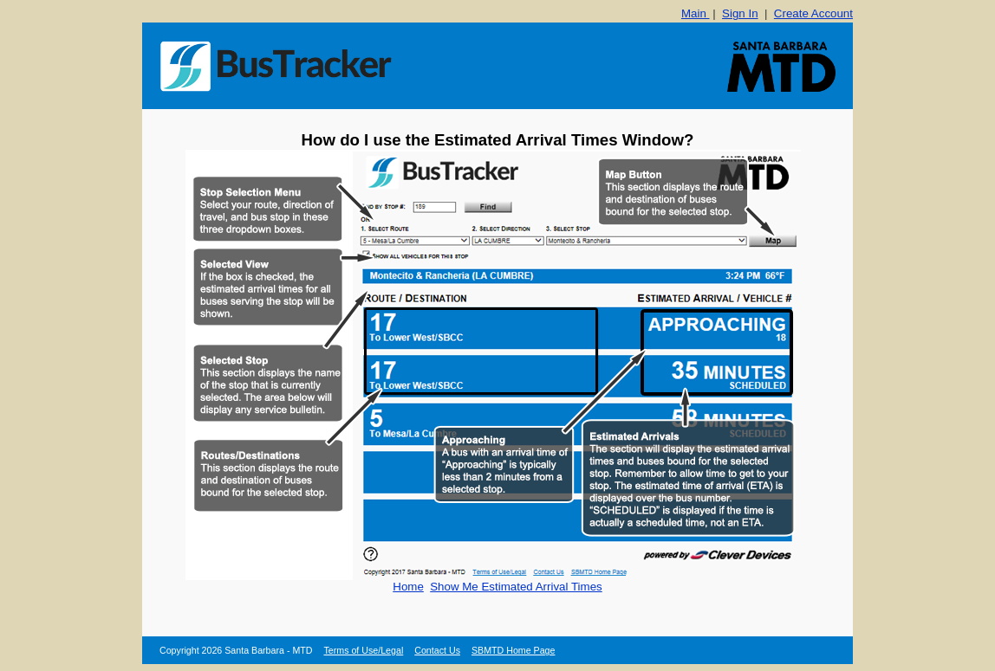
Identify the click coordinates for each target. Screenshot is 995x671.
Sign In (740, 13)
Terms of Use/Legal (363, 650)
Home (408, 586)
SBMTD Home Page (513, 650)
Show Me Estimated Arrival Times (516, 586)
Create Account (813, 13)
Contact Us (437, 650)
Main (695, 13)
